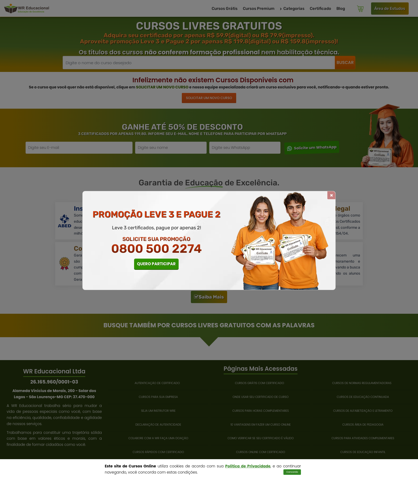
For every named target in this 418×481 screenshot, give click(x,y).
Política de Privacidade (247, 466)
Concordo (292, 472)
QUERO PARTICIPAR (156, 264)
